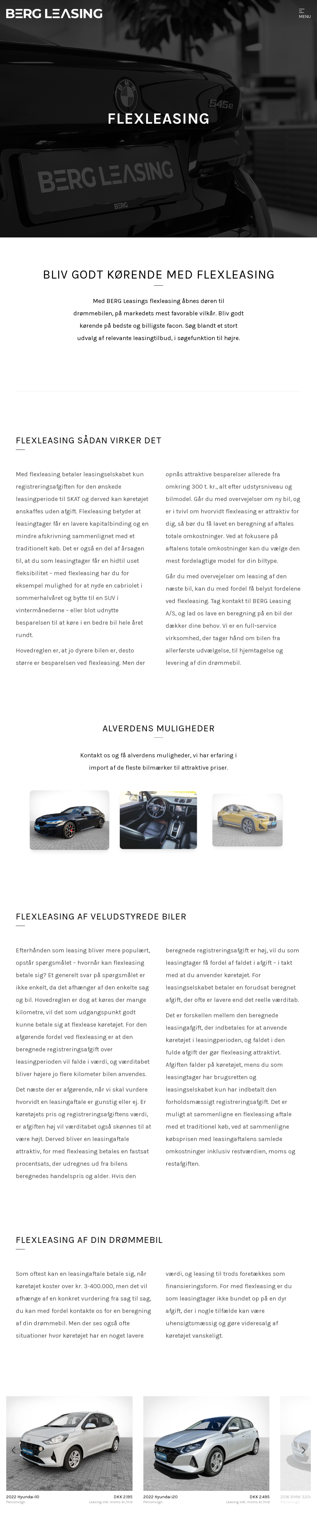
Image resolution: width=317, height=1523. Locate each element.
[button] (13, 1450)
